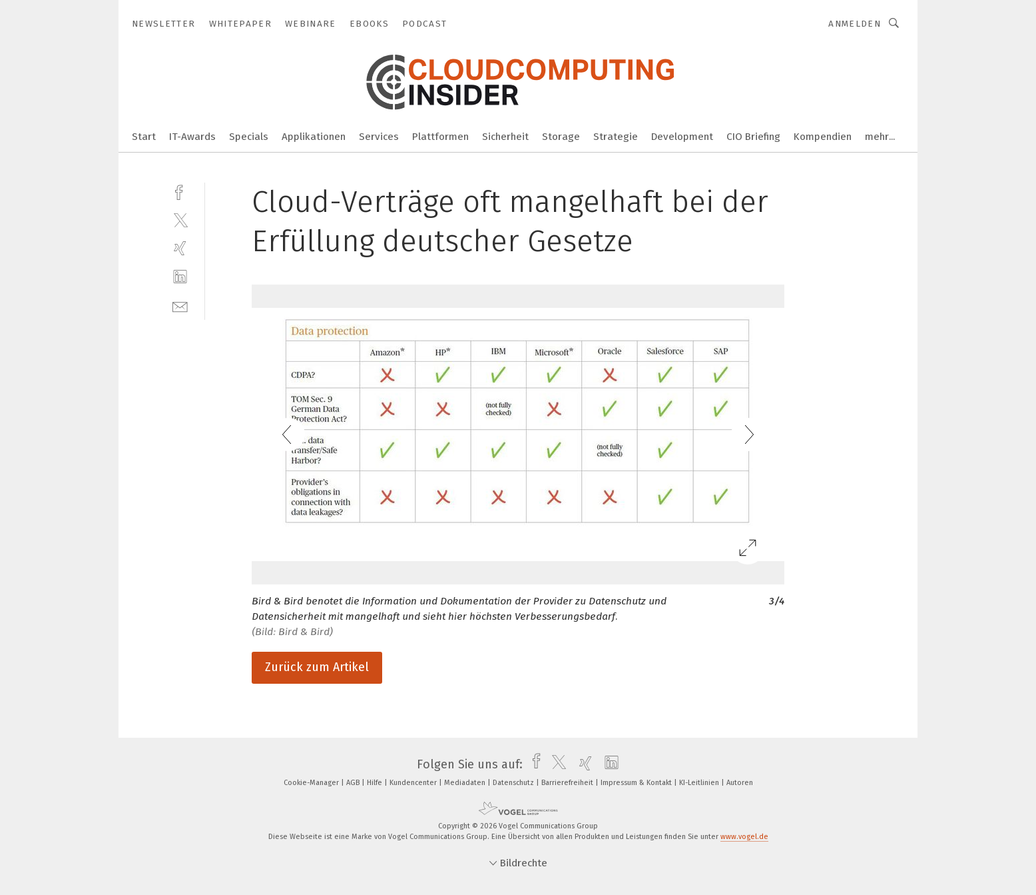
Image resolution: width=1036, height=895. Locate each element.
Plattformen (440, 137)
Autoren (739, 782)
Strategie (615, 137)
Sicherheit (505, 137)
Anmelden (854, 23)
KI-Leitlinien (700, 782)
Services (379, 137)
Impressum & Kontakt (637, 782)
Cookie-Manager (312, 782)
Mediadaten (465, 782)
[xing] (180, 248)
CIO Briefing (753, 137)
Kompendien (823, 137)
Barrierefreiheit (568, 782)
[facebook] (180, 191)
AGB (354, 782)
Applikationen (314, 137)
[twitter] (180, 219)
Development (682, 137)
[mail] (180, 305)
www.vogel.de (744, 836)
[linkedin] (180, 277)
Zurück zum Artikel (317, 667)
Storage (561, 137)
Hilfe (375, 782)
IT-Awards (192, 137)
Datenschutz (514, 782)
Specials (248, 137)
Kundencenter (414, 782)
